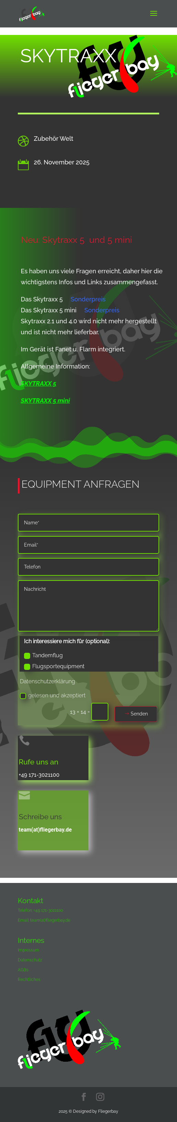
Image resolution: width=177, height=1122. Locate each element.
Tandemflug (43, 655)
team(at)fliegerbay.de (45, 829)
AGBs (23, 970)
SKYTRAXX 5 (38, 383)
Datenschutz (30, 960)
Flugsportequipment (54, 666)
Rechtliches (29, 979)
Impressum (28, 950)
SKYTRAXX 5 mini (45, 400)
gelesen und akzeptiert (52, 695)
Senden (139, 713)
